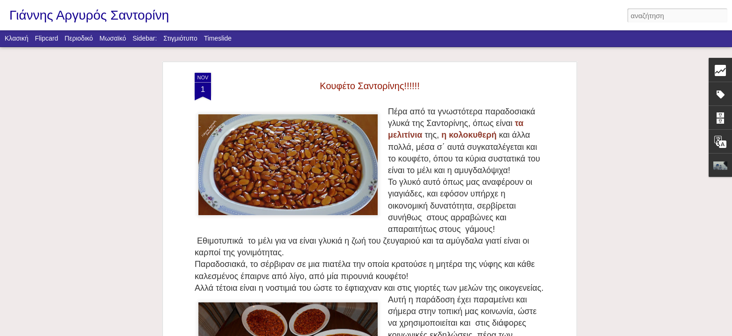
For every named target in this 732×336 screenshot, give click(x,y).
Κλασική (16, 38)
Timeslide (218, 38)
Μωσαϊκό (112, 38)
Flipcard (46, 38)
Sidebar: (145, 38)
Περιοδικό (78, 38)
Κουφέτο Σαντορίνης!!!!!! (370, 86)
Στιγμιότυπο (180, 38)
